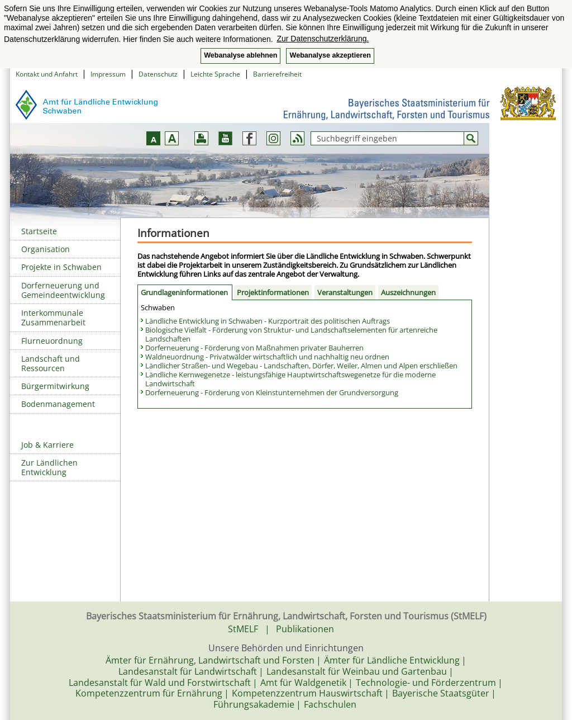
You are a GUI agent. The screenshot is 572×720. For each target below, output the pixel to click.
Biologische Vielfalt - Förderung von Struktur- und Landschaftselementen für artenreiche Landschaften (291, 334)
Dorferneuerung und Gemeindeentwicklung (63, 290)
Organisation (45, 249)
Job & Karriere (47, 444)
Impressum (108, 74)
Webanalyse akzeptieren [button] (329, 55)
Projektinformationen (273, 292)
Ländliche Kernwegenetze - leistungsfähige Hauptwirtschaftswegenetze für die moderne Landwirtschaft (290, 379)
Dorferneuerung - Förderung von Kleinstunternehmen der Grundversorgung (271, 392)
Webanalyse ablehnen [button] (240, 55)
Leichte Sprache (215, 74)
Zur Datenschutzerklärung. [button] (323, 38)
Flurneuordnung (52, 340)
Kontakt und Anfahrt (47, 74)
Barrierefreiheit (277, 74)
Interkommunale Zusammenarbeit (53, 317)
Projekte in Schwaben (61, 267)
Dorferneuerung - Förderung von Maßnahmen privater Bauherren (254, 348)
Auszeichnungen (408, 292)
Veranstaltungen (345, 292)
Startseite (39, 231)
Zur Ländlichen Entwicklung (49, 467)
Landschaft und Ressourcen (50, 363)
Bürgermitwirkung (55, 386)
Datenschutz (158, 74)
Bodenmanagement (58, 404)
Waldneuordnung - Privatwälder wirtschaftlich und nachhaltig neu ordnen (267, 357)
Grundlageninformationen (184, 292)
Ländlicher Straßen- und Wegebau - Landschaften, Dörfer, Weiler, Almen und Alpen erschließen (301, 366)
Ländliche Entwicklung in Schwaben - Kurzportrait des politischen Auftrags (267, 321)
